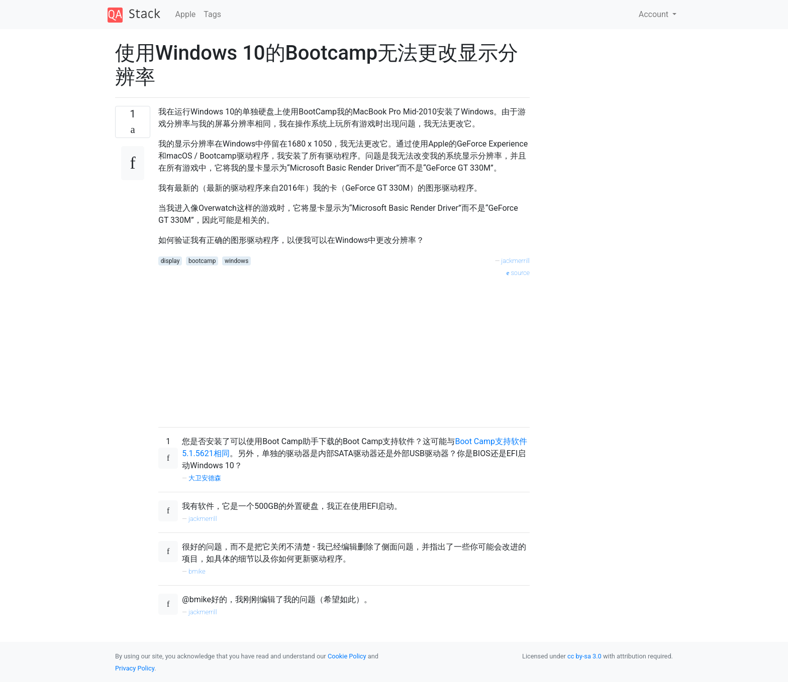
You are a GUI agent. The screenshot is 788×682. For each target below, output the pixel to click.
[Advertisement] (344, 349)
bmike (197, 571)
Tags (212, 14)
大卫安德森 (204, 478)
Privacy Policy (134, 668)
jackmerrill (516, 260)
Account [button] (654, 14)
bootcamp (202, 260)
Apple (185, 14)
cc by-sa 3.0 (584, 656)
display (170, 260)
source (518, 273)
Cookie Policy (347, 656)
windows (236, 260)
